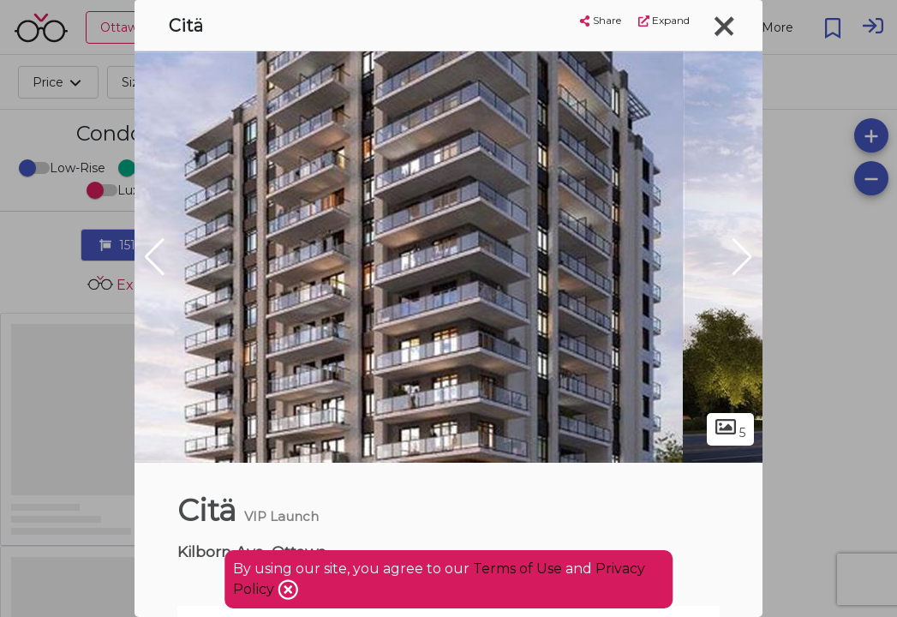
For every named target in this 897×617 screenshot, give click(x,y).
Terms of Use (517, 568)
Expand (664, 20)
